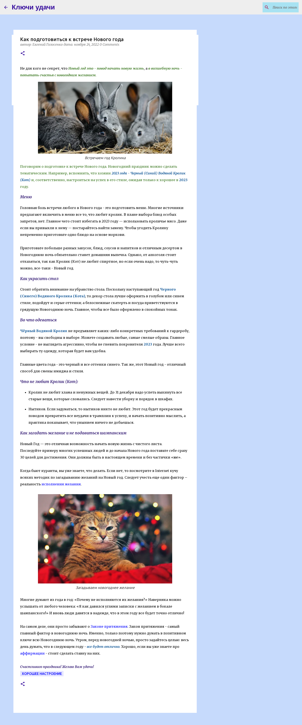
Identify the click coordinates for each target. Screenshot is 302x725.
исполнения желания (61, 484)
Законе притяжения (109, 626)
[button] (22, 54)
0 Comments (109, 44)
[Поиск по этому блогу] (277, 7)
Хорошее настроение (42, 674)
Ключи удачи (33, 7)
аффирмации (33, 653)
